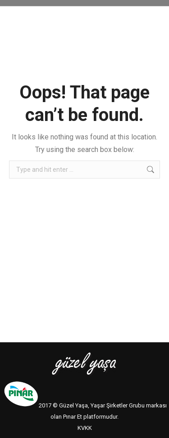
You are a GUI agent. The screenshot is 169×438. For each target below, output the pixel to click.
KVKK (85, 428)
